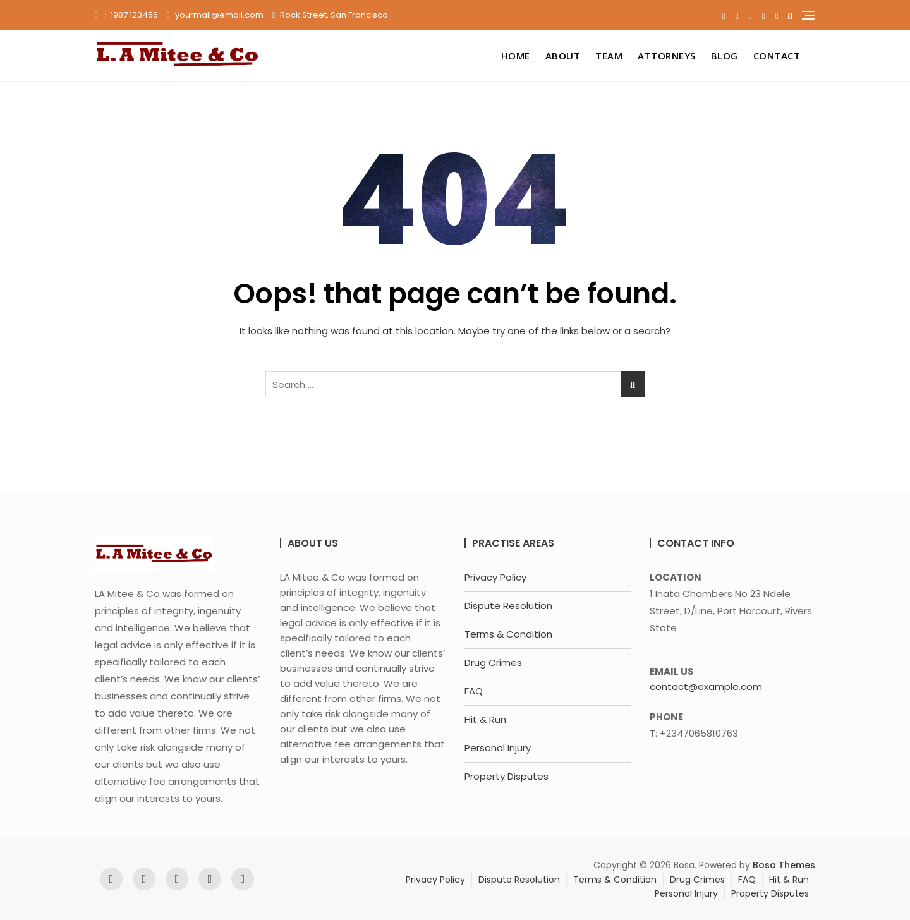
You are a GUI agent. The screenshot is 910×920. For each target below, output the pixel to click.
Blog (724, 55)
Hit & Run (485, 719)
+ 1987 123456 (126, 15)
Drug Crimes (493, 662)
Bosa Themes (784, 865)
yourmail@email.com (215, 15)
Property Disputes (506, 776)
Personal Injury (497, 747)
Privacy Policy (495, 577)
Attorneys (667, 55)
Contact (777, 55)
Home (515, 55)
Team (608, 55)
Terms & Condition (508, 634)
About (563, 55)
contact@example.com (706, 686)
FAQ (473, 691)
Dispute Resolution (508, 605)
